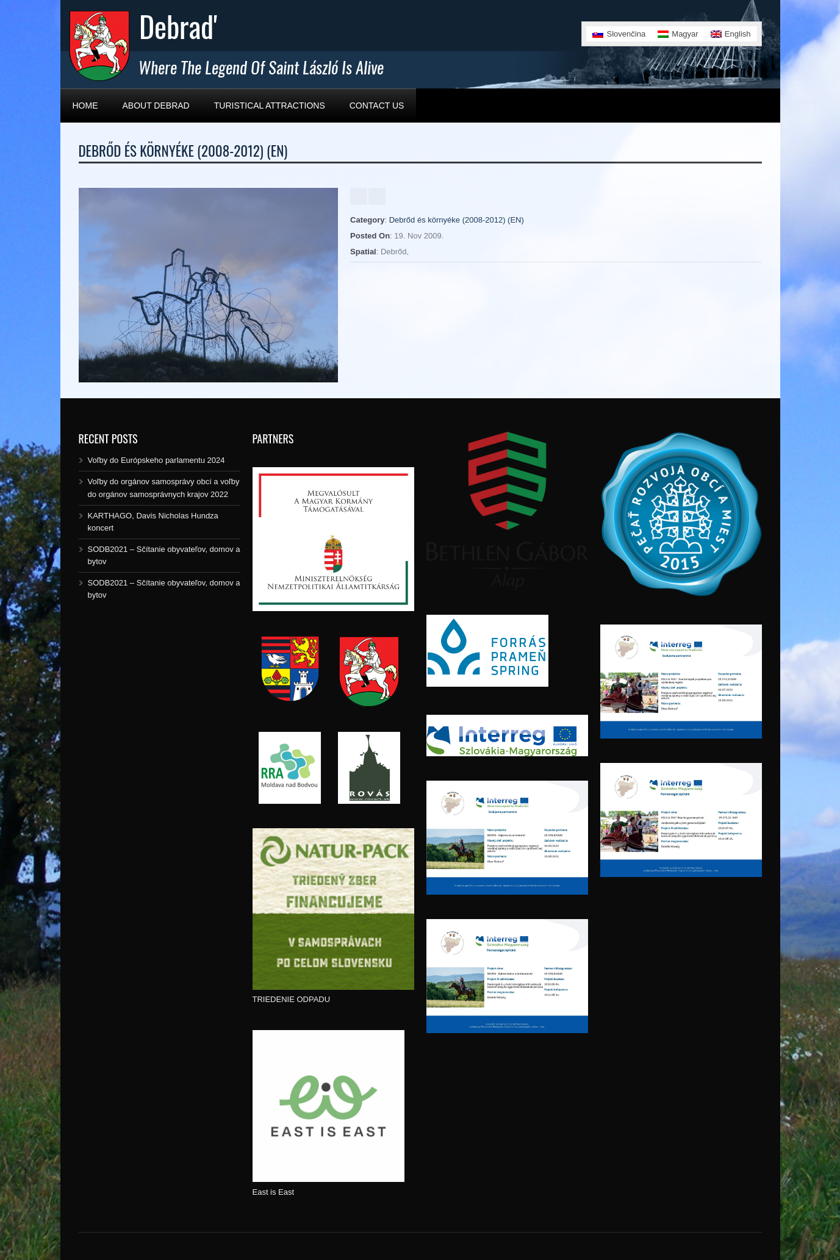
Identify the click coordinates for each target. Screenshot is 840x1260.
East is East (274, 1192)
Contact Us (377, 105)
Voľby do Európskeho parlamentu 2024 (156, 460)
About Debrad (156, 105)
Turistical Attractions (269, 105)
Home (85, 105)
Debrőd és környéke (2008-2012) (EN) (456, 219)
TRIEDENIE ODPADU (292, 999)
